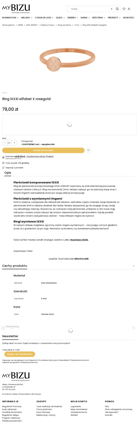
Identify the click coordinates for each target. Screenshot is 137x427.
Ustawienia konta (79, 412)
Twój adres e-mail (10, 350)
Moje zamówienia (79, 409)
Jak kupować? (111, 412)
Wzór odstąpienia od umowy (118, 409)
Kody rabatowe (9, 409)
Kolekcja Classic (47, 25)
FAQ (107, 406)
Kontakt (108, 415)
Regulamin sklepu (10, 415)
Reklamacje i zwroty (46, 415)
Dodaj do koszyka (43, 150)
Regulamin (33, 360)
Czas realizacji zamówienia (49, 406)
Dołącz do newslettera (19, 354)
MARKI (20, 25)
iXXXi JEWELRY (31, 25)
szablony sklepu (11, 394)
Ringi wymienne (64, 25)
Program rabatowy (11, 418)
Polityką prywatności (29, 362)
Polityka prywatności (12, 420)
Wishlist (74, 415)
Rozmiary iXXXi (79, 239)
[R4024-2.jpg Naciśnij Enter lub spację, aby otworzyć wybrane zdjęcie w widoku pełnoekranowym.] (67, 60)
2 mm (76, 25)
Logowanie (76, 406)
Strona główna (8, 25)
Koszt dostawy (43, 412)
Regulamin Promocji (11, 406)
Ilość (4, 138)
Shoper (38, 394)
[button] (117, 9)
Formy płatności (44, 409)
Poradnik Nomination (12, 412)
